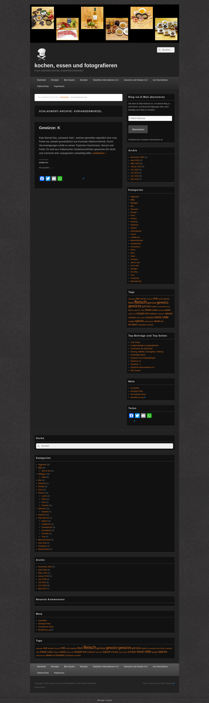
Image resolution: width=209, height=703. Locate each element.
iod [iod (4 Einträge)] (158, 306)
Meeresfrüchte (137, 240)
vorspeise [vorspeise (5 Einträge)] (142, 325)
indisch (134, 228)
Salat (133, 256)
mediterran (135, 237)
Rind (133, 253)
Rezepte (55, 80)
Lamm (133, 234)
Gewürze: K (49, 128)
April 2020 (135, 160)
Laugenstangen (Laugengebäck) (145, 345)
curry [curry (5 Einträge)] (160, 299)
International (136, 231)
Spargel (134, 269)
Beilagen (134, 203)
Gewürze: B (136, 361)
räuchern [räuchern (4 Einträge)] (161, 314)
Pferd (133, 250)
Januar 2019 (136, 166)
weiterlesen (100, 153)
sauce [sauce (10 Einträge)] (169, 313)
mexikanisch (136, 243)
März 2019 (135, 163)
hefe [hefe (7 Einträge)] (148, 306)
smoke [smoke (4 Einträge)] (142, 318)
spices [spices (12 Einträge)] (139, 321)
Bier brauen (69, 80)
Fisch (133, 215)
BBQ (133, 200)
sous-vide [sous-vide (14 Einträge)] (161, 317)
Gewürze (134, 225)
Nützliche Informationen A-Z (106, 80)
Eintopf (134, 212)
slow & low (135, 262)
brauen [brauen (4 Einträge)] (149, 299)
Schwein (134, 259)
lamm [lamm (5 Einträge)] (130, 310)
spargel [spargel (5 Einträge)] (131, 321)
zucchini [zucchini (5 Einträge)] (150, 325)
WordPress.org (138, 397)
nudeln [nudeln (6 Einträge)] (155, 310)
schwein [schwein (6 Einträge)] (132, 317)
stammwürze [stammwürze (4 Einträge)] (148, 321)
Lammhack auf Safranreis (142, 348)
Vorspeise (135, 278)
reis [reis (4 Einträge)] (134, 314)
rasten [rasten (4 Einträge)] (130, 314)
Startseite (41, 80)
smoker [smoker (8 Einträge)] (149, 317)
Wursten (84, 80)
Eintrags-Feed (137, 391)
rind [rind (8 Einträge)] (146, 313)
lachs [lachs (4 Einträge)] (168, 306)
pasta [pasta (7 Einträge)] (167, 310)
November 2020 (137, 157)
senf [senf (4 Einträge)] (138, 318)
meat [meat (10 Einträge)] (148, 309)
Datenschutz (43, 86)
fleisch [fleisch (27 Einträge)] (140, 302)
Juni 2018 (135, 170)
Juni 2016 (135, 176)
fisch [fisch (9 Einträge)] (131, 302)
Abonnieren (138, 129)
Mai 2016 (135, 179)
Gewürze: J (135, 364)
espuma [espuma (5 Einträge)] (166, 299)
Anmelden (135, 388)
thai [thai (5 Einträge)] (161, 321)
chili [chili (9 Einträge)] (155, 298)
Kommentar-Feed (138, 394)
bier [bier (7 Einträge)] (138, 298)
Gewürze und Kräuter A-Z (135, 80)
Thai (132, 275)
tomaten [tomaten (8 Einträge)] (132, 324)
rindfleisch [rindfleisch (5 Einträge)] (153, 314)
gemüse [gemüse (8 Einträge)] (151, 302)
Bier (132, 206)
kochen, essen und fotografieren (76, 65)
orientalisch (135, 247)
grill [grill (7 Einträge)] (143, 306)
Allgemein (135, 197)
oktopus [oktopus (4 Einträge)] (161, 310)
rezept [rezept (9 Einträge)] (140, 313)
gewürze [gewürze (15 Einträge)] (134, 306)
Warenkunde (136, 281)
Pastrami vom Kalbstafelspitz (143, 358)
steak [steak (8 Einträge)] (157, 321)
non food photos (160, 80)
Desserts (134, 209)
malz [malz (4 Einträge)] (142, 310)
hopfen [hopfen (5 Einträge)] (154, 307)
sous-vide (135, 265)
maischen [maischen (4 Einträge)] (136, 310)
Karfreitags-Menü (138, 355)
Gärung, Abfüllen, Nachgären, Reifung (147, 352)
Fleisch (134, 218)
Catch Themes (167, 683)
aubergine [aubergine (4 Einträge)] (131, 299)
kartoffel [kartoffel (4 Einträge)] (163, 306)
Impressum (59, 86)
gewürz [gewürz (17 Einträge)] (163, 302)
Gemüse (134, 222)
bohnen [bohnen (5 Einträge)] (143, 299)
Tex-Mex (134, 272)
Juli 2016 (134, 173)
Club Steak (135, 342)
